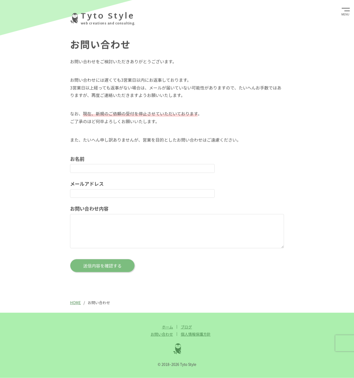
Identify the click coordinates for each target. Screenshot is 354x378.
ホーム (167, 327)
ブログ (186, 327)
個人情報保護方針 (196, 334)
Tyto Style (107, 16)
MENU (345, 14)
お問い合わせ (162, 334)
